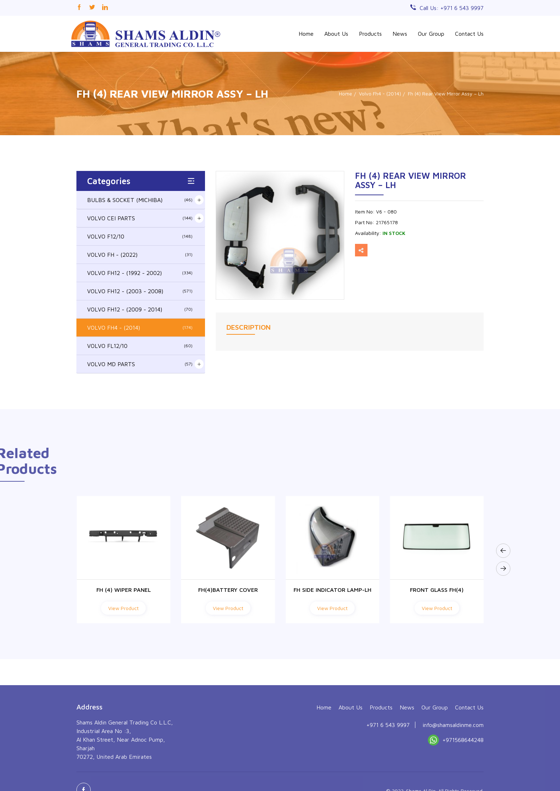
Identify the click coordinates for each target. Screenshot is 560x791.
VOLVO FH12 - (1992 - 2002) (139, 272)
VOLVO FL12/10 (139, 345)
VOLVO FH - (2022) (139, 254)
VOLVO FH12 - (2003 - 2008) (139, 291)
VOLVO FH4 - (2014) (139, 327)
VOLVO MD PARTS (139, 364)
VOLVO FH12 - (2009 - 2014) (139, 309)
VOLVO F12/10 (139, 236)
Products (370, 33)
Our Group (431, 33)
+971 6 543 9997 (388, 772)
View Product (123, 608)
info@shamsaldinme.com (453, 772)
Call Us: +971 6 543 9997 (452, 8)
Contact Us (469, 33)
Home (306, 33)
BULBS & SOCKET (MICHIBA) (139, 199)
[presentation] (503, 551)
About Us (336, 33)
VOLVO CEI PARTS (139, 218)
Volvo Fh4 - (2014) (380, 93)
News (399, 33)
